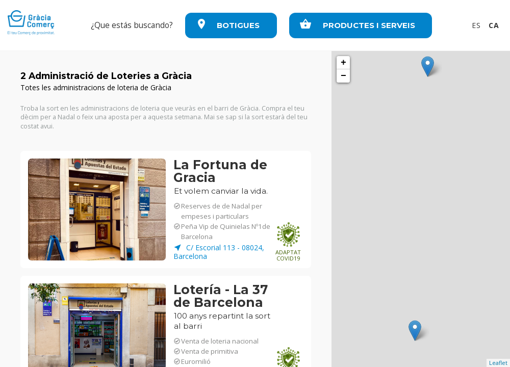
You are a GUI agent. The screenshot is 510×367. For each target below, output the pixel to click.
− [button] (343, 76)
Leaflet (498, 362)
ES (477, 25)
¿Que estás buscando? (132, 25)
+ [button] (343, 63)
